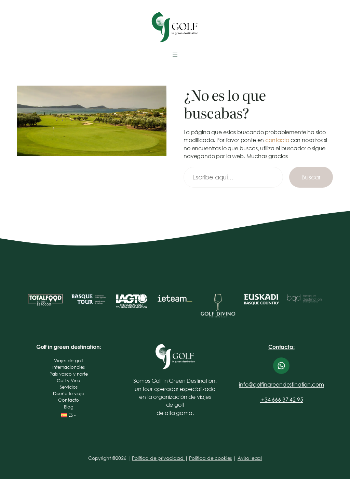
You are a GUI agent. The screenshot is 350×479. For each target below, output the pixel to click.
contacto (277, 139)
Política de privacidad (158, 458)
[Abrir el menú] (175, 54)
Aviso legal (250, 458)
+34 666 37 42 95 (281, 399)
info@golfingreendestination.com (281, 384)
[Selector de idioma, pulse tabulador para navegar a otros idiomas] (69, 415)
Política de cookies (210, 458)
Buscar (311, 177)
